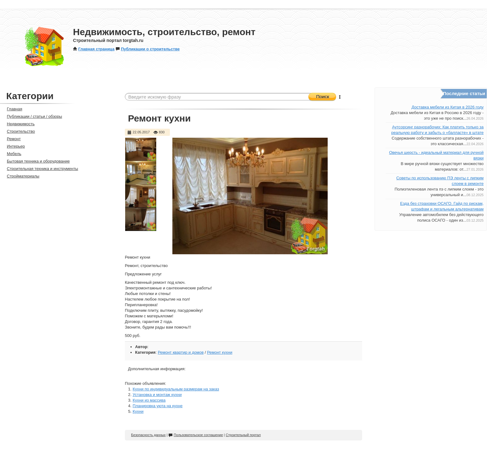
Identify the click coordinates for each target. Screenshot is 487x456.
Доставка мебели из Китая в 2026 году (448, 107)
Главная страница (93, 49)
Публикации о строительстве (148, 49)
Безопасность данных (148, 435)
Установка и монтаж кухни (157, 394)
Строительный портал (243, 435)
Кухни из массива (149, 400)
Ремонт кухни (219, 352)
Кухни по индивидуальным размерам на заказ (176, 389)
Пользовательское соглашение (195, 435)
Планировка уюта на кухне (158, 405)
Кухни (138, 411)
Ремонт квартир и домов (181, 352)
